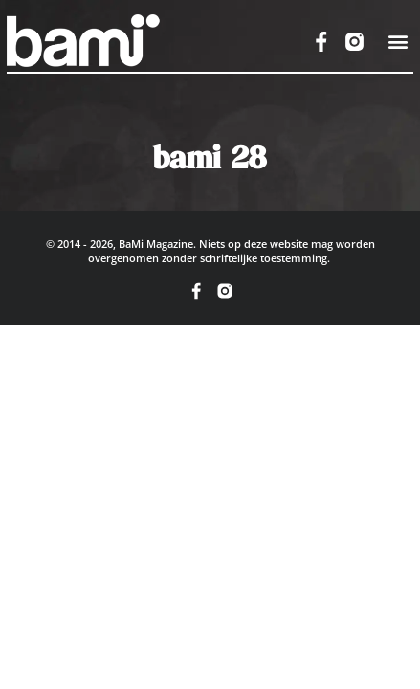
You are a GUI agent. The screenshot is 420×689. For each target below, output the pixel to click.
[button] (397, 41)
